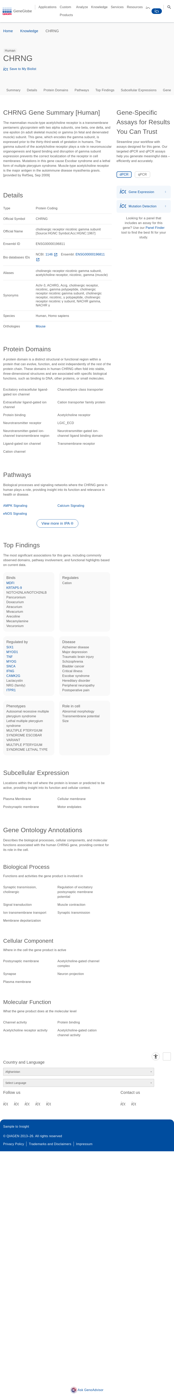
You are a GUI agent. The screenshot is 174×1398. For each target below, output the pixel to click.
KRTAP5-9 (14, 587)
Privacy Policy (13, 1144)
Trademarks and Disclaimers (50, 1144)
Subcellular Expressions (139, 90)
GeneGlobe (22, 11)
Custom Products (66, 11)
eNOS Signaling (15, 513)
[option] (10, 50)
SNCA (11, 666)
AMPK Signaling (15, 505)
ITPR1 (11, 690)
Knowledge (99, 7)
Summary (13, 90)
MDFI (10, 583)
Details (32, 90)
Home (8, 31)
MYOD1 (12, 652)
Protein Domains (56, 90)
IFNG (10, 671)
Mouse (41, 326)
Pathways (82, 90)
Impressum (84, 1144)
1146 (51, 254)
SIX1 (10, 647)
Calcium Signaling (70, 505)
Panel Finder (155, 227)
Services (117, 7)
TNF (9, 656)
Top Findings (105, 90)
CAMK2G (13, 676)
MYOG (11, 661)
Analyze (82, 7)
